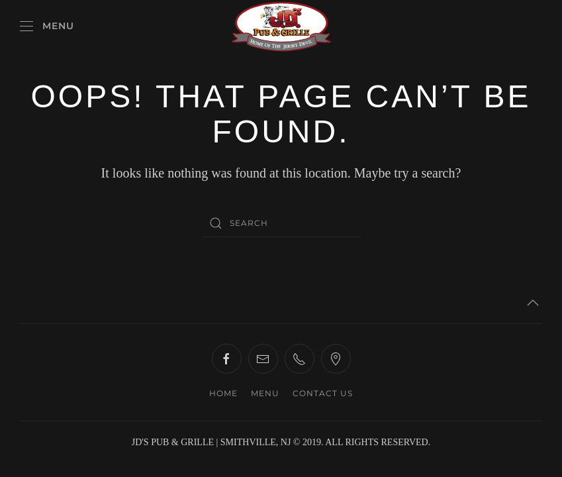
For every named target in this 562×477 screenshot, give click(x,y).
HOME (223, 393)
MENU (265, 393)
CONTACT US (323, 393)
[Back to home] (281, 26)
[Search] (281, 223)
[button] (47, 26)
